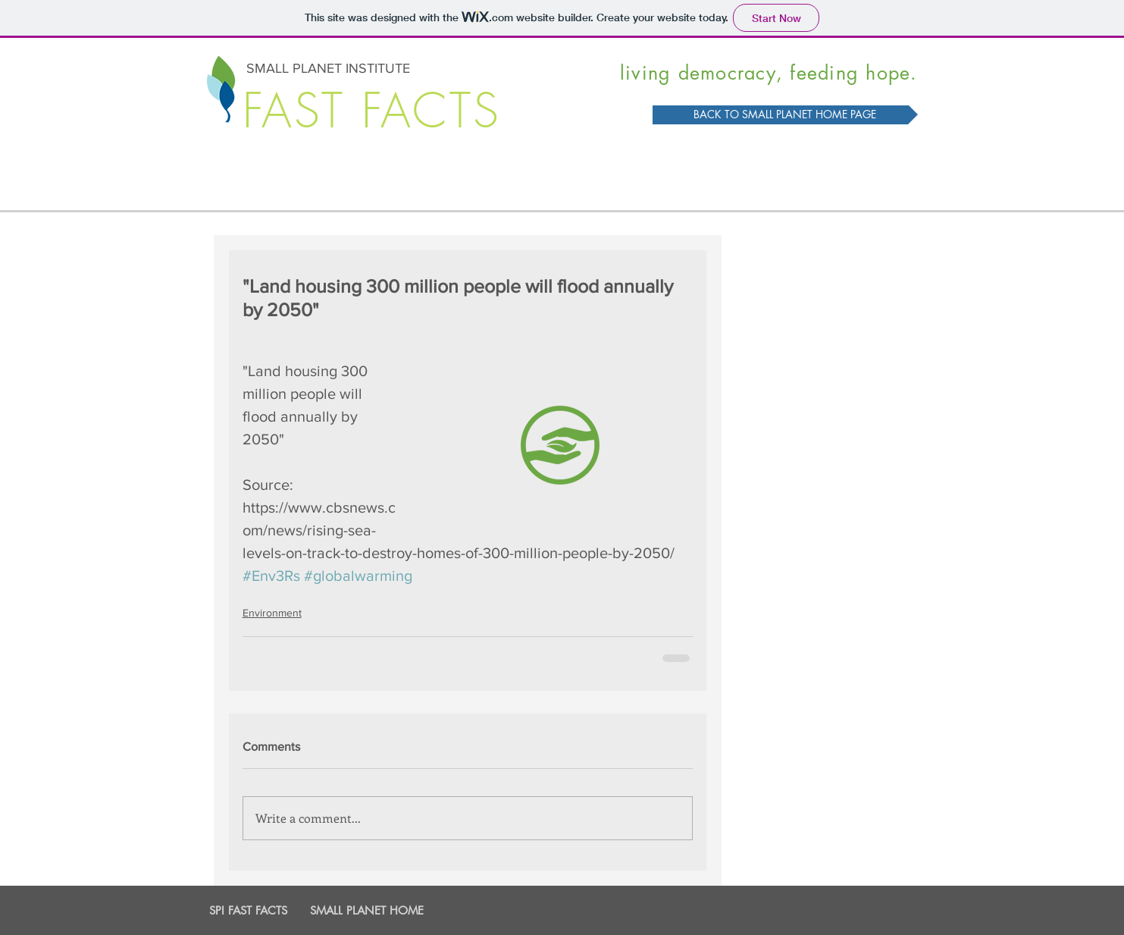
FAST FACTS (372, 111)
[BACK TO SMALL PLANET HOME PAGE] (785, 114)
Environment (272, 613)
